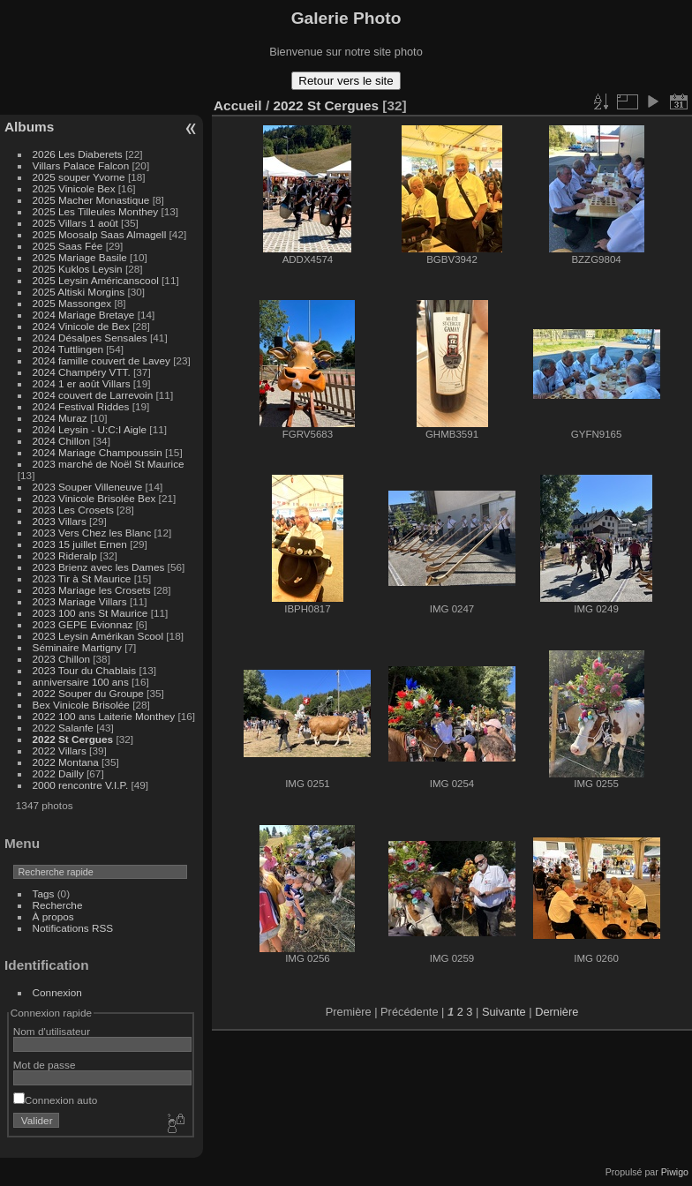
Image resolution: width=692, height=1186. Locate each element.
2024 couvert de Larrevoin (93, 395)
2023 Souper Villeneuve (88, 486)
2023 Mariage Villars (80, 601)
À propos (53, 916)
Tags (44, 893)
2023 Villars (59, 521)
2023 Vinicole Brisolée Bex (94, 498)
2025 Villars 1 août (75, 223)
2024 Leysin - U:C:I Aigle (90, 429)
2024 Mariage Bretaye (84, 314)
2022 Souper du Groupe (88, 693)
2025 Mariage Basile (80, 257)
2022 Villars (59, 750)
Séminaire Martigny (77, 647)
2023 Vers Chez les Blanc (92, 532)
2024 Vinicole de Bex (81, 326)
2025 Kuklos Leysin (78, 268)
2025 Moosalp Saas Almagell (101, 234)
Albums (29, 126)
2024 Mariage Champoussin (97, 452)
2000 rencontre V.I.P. (81, 785)
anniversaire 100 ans (81, 681)
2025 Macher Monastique (91, 200)
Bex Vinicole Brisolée (81, 704)
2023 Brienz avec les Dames (99, 567)
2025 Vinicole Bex (74, 188)
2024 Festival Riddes (81, 406)
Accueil (238, 105)
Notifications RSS (73, 928)
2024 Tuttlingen (68, 349)
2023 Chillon (61, 658)
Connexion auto (55, 1100)
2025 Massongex (72, 303)
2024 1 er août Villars (82, 383)
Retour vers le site (345, 80)
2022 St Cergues (73, 739)
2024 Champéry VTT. (82, 372)
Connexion (57, 992)
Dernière (556, 1011)
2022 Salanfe (63, 727)
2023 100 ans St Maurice (90, 613)
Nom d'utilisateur (51, 1031)
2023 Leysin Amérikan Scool (98, 636)
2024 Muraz (60, 418)
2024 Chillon (61, 441)
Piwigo (674, 1172)
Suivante (504, 1011)
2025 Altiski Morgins (79, 291)
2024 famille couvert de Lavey (101, 360)
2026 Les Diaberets (78, 154)
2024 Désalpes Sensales (90, 337)
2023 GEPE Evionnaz (83, 624)
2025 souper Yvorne (79, 177)
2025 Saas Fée (69, 245)
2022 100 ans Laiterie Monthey (104, 716)
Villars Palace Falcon (81, 165)
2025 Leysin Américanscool (96, 280)
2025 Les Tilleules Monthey (96, 211)
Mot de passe (44, 1064)
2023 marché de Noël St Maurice (108, 463)
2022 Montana (66, 762)
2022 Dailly (59, 773)
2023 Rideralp (65, 555)
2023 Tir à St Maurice (82, 578)
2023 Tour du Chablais (85, 670)
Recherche (58, 905)
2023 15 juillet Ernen (80, 544)
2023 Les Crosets (75, 509)
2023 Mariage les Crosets (92, 590)
